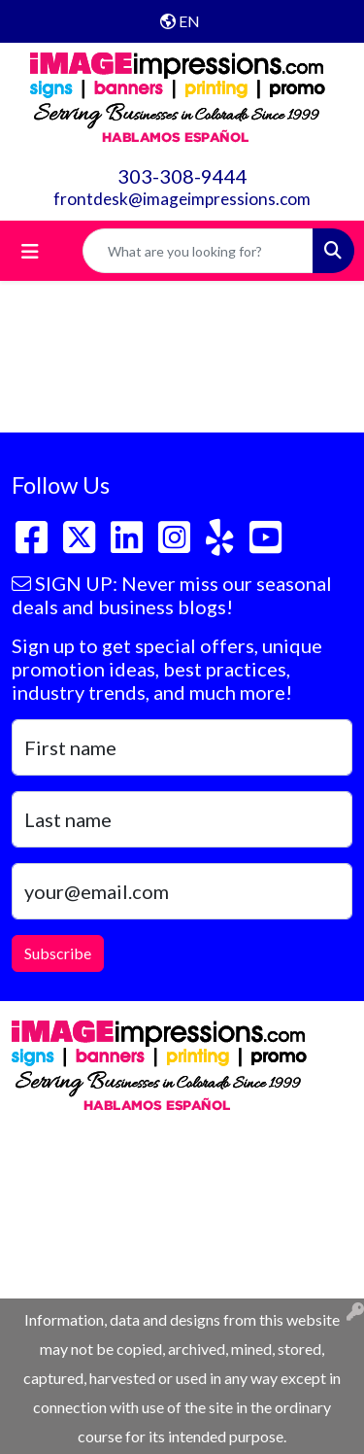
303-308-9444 (182, 176)
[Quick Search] (198, 250)
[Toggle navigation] (30, 251)
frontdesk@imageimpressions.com (182, 199)
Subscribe (57, 953)
